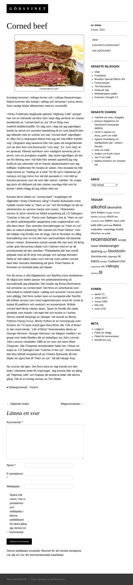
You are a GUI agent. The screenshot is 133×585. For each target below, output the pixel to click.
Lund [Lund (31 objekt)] (105, 225)
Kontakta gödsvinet (106, 45)
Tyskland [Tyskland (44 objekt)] (113, 261)
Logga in (99, 329)
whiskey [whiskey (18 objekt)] (94, 273)
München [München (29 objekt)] (96, 233)
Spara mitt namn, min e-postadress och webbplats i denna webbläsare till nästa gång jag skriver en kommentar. (18, 513)
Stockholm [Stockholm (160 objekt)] (116, 251)
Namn (11, 465)
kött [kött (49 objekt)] (99, 225)
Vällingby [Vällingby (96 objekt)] (112, 266)
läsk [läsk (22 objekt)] (110, 225)
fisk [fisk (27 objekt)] (116, 216)
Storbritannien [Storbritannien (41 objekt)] (99, 256)
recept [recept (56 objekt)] (122, 240)
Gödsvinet (28, 9)
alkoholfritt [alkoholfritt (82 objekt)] (114, 207)
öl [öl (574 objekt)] (101, 272)
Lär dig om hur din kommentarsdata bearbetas (35, 554)
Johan (97, 25)
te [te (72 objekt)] (119, 256)
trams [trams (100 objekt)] (95, 261)
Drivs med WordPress (17, 579)
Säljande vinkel (18, 403)
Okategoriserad (17, 387)
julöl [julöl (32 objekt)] (122, 220)
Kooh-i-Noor (113, 153)
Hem (95, 39)
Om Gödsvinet (101, 50)
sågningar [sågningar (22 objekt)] (113, 256)
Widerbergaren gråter (106, 93)
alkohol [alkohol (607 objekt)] (98, 207)
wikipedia (33, 283)
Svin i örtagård (116, 117)
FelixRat (99, 117)
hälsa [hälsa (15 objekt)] (102, 221)
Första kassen (102, 82)
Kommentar (15, 422)
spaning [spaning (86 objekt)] (96, 251)
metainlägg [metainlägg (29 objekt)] (109, 229)
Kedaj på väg (102, 90)
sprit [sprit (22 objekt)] (105, 251)
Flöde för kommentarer (107, 336)
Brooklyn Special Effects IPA (110, 79)
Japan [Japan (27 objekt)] (116, 221)
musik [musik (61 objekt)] (119, 229)
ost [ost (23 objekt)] (102, 233)
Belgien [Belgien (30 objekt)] (101, 212)
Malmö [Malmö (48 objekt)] (117, 225)
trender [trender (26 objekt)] (103, 261)
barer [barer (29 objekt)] (93, 212)
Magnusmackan (72, 403)
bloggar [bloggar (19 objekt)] (109, 212)
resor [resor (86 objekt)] (94, 246)
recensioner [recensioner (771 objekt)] (104, 239)
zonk (97, 308)
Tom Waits (54, 379)
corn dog (53, 147)
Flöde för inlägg (103, 332)
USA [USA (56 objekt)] (122, 261)
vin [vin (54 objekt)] (103, 266)
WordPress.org (103, 340)
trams (34, 387)
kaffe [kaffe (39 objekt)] (93, 225)
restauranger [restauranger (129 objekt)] (109, 246)
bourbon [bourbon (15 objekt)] (116, 213)
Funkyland (100, 75)
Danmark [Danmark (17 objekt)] (102, 217)
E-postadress (15, 475)
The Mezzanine (103, 86)
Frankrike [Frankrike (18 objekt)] (95, 221)
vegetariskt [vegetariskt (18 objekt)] (96, 267)
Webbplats (13, 486)
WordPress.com (57, 579)
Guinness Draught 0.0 (106, 97)
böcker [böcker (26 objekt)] (94, 216)
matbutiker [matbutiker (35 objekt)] (97, 229)
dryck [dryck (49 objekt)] (110, 216)
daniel (98, 294)
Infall (97, 72)
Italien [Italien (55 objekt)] (109, 220)
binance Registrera (105, 121)
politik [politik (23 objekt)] (107, 233)
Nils (97, 305)
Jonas (98, 301)
